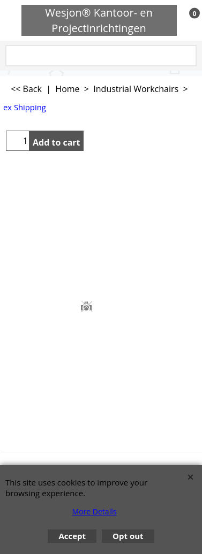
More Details (94, 511)
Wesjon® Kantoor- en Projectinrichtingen (99, 20)
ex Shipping (24, 107)
